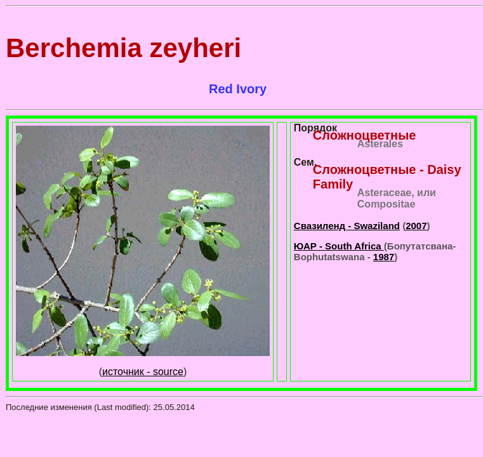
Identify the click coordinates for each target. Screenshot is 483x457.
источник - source (142, 371)
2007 (416, 225)
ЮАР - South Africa (339, 246)
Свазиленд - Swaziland (347, 225)
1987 (383, 256)
